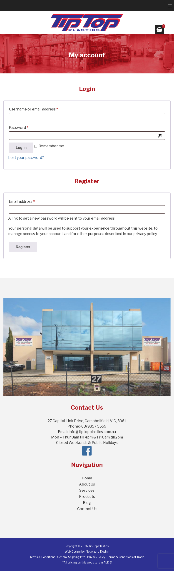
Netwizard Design (97, 551)
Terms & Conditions (42, 557)
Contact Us (87, 509)
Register (23, 247)
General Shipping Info (71, 557)
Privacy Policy (96, 557)
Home (87, 478)
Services (86, 490)
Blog (87, 503)
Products (87, 496)
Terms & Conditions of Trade (125, 557)
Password (26, 127)
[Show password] (159, 135)
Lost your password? (26, 157)
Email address (29, 201)
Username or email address (41, 108)
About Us (87, 484)
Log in (21, 148)
